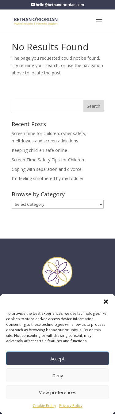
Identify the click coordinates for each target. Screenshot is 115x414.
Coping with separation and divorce (47, 169)
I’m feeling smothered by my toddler (47, 178)
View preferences (57, 392)
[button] (106, 302)
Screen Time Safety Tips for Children (48, 160)
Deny (57, 375)
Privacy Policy (70, 405)
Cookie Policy (44, 405)
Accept (57, 359)
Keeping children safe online (39, 150)
